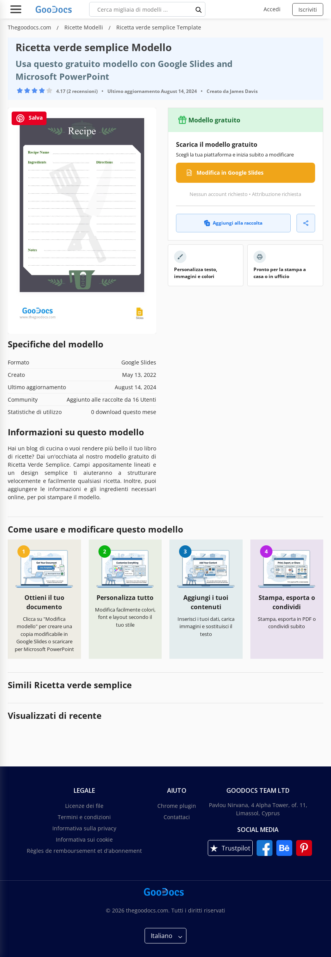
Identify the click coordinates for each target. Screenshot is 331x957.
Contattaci (177, 817)
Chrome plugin (176, 805)
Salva (29, 118)
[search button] (199, 9)
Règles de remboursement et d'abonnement (84, 850)
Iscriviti (307, 9)
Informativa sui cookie (84, 839)
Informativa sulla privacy (84, 828)
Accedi (272, 9)
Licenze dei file (84, 805)
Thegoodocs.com (30, 27)
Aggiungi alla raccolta (233, 223)
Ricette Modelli (84, 27)
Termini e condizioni (84, 817)
